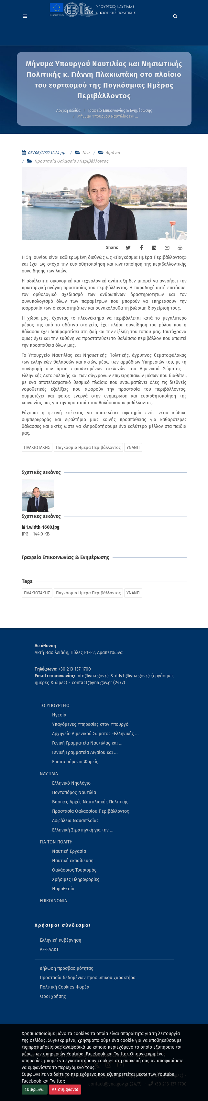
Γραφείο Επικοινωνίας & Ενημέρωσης (120, 110)
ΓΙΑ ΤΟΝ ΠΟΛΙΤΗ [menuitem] (56, 842)
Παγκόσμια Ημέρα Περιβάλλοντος (88, 447)
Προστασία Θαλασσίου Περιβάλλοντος (71, 161)
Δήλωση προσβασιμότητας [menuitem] (66, 968)
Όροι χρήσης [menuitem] (53, 996)
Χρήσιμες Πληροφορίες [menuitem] (75, 879)
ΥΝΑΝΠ (133, 447)
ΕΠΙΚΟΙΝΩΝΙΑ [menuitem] (53, 901)
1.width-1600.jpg (41, 527)
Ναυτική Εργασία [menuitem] (69, 851)
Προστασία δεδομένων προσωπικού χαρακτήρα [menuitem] (88, 977)
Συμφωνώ (35, 1089)
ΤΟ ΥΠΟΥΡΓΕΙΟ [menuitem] (55, 705)
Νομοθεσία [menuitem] (63, 889)
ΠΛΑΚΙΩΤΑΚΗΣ (37, 447)
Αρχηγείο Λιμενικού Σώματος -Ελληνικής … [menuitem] (95, 733)
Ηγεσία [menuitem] (59, 715)
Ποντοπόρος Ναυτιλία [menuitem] (74, 792)
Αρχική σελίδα (68, 110)
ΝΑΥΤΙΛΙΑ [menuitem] (49, 774)
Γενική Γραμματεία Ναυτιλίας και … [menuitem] (87, 743)
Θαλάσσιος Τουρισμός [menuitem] (74, 870)
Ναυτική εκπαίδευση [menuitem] (72, 860)
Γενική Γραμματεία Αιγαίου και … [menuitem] (84, 752)
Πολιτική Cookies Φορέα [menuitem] (64, 987)
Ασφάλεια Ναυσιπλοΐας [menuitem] (75, 820)
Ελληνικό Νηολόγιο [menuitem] (71, 783)
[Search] (175, 15)
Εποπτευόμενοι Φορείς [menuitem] (75, 762)
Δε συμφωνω (65, 1089)
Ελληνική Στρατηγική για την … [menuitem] (82, 830)
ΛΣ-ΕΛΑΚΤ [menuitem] (49, 949)
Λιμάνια (112, 152)
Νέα (86, 152)
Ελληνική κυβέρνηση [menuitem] (60, 940)
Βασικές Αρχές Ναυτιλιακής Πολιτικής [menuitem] (90, 802)
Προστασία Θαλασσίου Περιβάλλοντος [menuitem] (90, 811)
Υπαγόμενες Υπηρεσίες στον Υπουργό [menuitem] (90, 724)
